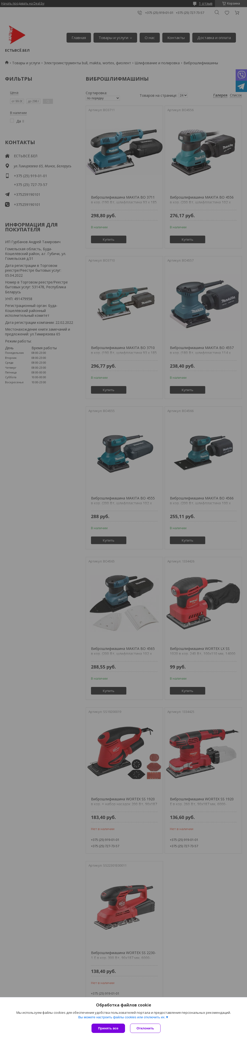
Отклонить (145, 1028)
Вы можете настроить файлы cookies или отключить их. (121, 1017)
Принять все (108, 1028)
